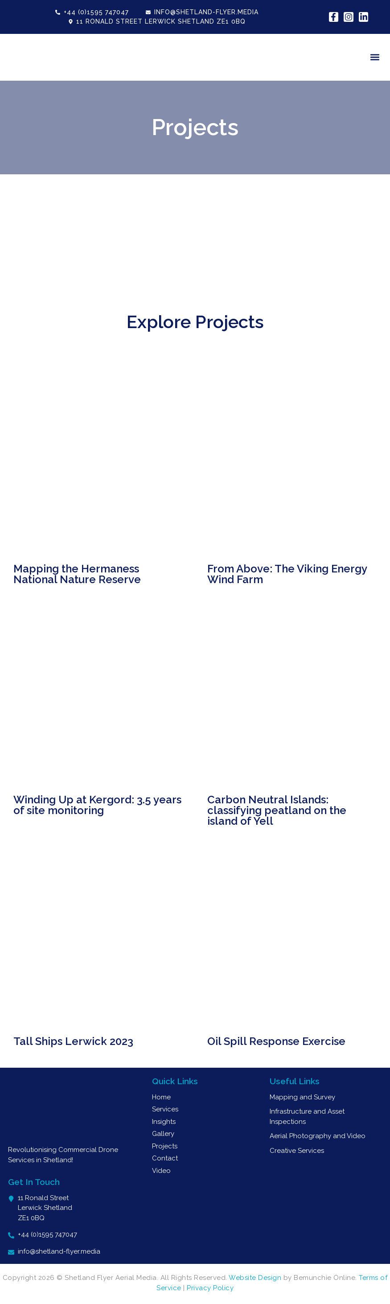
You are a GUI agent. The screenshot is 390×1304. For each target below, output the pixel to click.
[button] (375, 57)
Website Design (255, 1278)
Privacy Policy (210, 1288)
